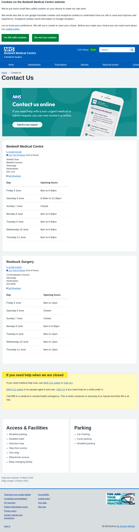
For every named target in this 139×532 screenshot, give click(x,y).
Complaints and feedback (15, 499)
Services (84, 64)
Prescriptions (60, 64)
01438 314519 (14, 267)
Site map (42, 507)
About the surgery (111, 64)
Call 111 (68, 383)
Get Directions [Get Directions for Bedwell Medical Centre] (14, 176)
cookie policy (12, 29)
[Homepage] (40, 51)
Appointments (34, 64)
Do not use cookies (45, 37)
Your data (42, 503)
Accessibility (43, 495)
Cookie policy (44, 499)
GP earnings (9, 503)
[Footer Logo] (120, 499)
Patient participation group (16, 507)
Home (11, 64)
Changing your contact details (17, 495)
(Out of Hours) (32, 155)
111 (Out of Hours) (15, 155)
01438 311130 (14, 152)
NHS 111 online (51, 383)
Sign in (7, 526)
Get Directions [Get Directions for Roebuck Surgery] (14, 288)
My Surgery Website (126, 526)
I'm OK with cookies (15, 37)
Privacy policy (10, 511)
